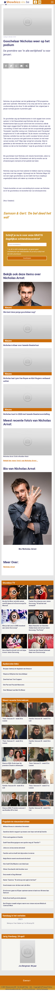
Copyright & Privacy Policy (42, 987)
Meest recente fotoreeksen (15, 700)
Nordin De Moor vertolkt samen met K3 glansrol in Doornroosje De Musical (14, 603)
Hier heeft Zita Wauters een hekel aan (16, 864)
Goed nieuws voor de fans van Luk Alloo (16, 885)
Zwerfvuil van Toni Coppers (12, 679)
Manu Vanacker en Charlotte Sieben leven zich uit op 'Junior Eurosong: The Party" (39, 628)
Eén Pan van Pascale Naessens (13, 685)
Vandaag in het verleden (14, 915)
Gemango (44, 989)
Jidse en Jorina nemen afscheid (14, 848)
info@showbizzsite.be (13, 989)
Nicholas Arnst (9, 567)
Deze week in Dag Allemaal (12, 874)
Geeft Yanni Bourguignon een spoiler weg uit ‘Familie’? (21, 842)
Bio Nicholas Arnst (27, 549)
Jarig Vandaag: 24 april (13, 936)
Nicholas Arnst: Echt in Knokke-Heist (15, 456)
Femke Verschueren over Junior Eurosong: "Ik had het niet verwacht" (40, 603)
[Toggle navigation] (52, 2)
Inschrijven (27, 258)
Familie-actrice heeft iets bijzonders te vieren (18, 853)
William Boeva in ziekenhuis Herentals (16, 826)
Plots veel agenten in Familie (13, 837)
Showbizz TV (9, 583)
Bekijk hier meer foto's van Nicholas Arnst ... (20, 461)
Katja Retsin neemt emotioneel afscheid (16, 858)
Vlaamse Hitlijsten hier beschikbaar (15, 674)
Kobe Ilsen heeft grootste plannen (14, 898)
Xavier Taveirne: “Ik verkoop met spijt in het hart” (19, 880)
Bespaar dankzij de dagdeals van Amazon (17, 669)
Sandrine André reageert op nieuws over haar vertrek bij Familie (25, 832)
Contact (26, 980)
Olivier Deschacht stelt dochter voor (15, 869)
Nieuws (8, 307)
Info (31, 987)
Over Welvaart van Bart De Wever (14, 690)
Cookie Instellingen (28, 989)
